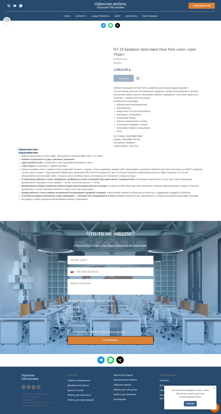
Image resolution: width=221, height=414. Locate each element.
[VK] (23, 387)
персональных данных (113, 331)
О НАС (67, 16)
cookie (198, 390)
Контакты (164, 380)
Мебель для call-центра (125, 389)
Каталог (73, 375)
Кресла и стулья (76, 390)
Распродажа (120, 399)
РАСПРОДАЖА (149, 16)
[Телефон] (117, 25)
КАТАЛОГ (81, 16)
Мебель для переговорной (81, 400)
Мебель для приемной (125, 394)
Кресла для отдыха (123, 375)
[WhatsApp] (21, 6)
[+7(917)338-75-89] (9, 6)
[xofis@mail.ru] (15, 6)
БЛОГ (117, 16)
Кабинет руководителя (79, 380)
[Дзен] (39, 387)
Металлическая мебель (125, 380)
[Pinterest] (33, 387)
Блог (162, 385)
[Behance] (28, 387)
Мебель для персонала (79, 395)
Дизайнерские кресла (78, 385)
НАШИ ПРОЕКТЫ (100, 16)
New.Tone (137, 136)
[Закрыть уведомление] (214, 387)
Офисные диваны (122, 384)
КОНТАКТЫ (131, 16)
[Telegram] (103, 25)
